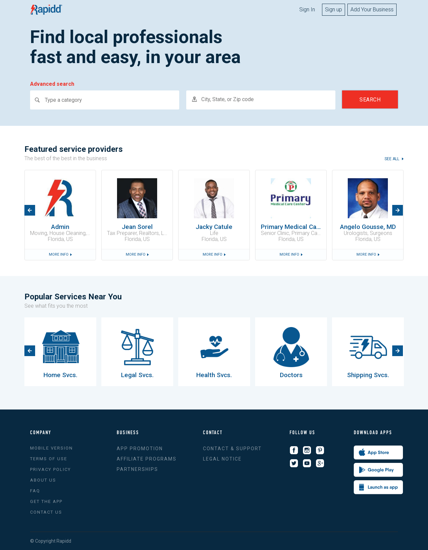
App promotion (140, 448)
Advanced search (52, 84)
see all (392, 159)
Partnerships (137, 469)
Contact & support (232, 448)
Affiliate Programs (147, 459)
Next (397, 210)
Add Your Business (372, 9)
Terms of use (48, 458)
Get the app (46, 501)
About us (43, 480)
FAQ (35, 490)
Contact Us (46, 512)
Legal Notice (222, 459)
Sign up (333, 9)
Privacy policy (50, 469)
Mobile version (51, 448)
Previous (29, 210)
